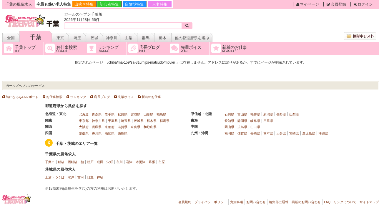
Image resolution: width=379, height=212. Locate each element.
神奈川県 (98, 120)
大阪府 (84, 127)
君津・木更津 (135, 162)
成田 (100, 162)
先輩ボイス (126, 97)
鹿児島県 (308, 133)
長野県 (281, 114)
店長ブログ (102, 97)
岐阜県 (255, 120)
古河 (80, 177)
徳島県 (122, 133)
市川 (119, 162)
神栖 (100, 177)
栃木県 (152, 120)
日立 (90, 177)
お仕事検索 (54, 97)
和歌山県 (150, 127)
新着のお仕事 (151, 97)
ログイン (363, 4)
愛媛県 (84, 133)
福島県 (161, 114)
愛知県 (229, 120)
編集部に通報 (278, 202)
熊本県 (268, 133)
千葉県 (113, 120)
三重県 (268, 120)
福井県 (255, 114)
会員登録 (336, 4)
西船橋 (72, 162)
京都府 (109, 127)
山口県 (255, 127)
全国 (11, 38)
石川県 (229, 114)
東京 (60, 38)
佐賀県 (242, 133)
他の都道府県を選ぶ (192, 38)
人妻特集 (159, 4)
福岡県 (229, 133)
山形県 (148, 114)
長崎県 (255, 133)
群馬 (145, 38)
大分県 (281, 133)
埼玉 (77, 38)
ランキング (78, 97)
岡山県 (229, 127)
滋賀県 (122, 127)
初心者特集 (109, 4)
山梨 (128, 38)
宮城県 (135, 114)
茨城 (94, 38)
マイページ (307, 4)
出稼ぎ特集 (84, 4)
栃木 (163, 38)
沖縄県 (323, 133)
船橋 (61, 162)
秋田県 (122, 114)
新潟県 (268, 114)
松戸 (90, 162)
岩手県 (109, 114)
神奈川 (111, 38)
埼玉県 (126, 120)
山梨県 (294, 114)
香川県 (97, 133)
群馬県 (164, 120)
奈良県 (135, 127)
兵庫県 (97, 127)
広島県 (242, 127)
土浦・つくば (54, 177)
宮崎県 (294, 133)
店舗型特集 (134, 4)
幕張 (152, 162)
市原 (161, 162)
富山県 (242, 114)
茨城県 (139, 120)
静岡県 (242, 120)
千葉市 (50, 162)
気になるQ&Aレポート (22, 97)
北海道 (84, 114)
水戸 (71, 177)
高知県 (109, 133)
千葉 (35, 37)
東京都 (84, 120)
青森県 (97, 114)
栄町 (110, 162)
